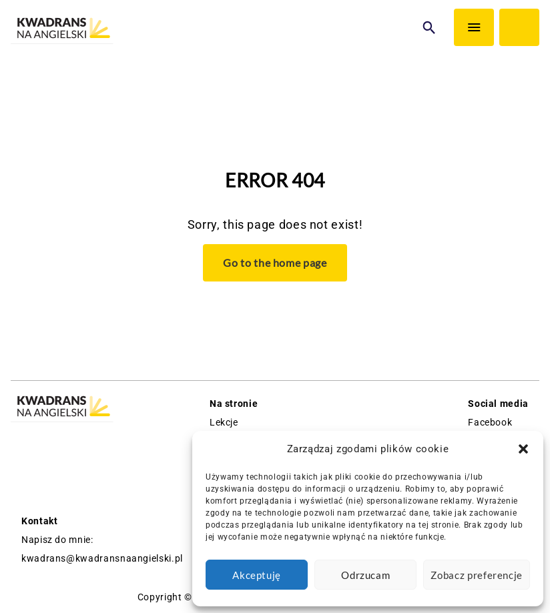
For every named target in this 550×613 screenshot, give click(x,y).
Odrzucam (365, 575)
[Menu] (474, 27)
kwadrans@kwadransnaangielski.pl (102, 558)
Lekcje (224, 422)
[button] (523, 449)
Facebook (490, 422)
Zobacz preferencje (477, 575)
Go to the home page (274, 262)
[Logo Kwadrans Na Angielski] (62, 29)
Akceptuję (256, 575)
